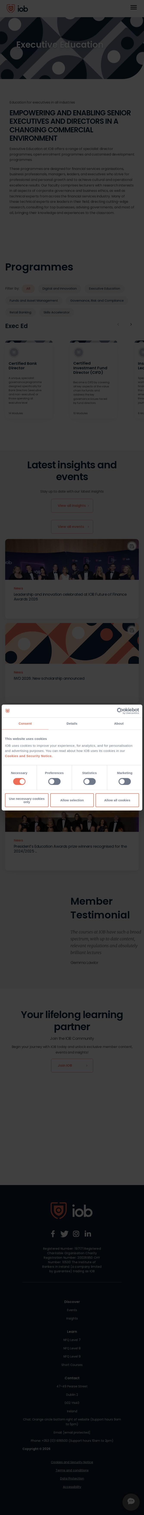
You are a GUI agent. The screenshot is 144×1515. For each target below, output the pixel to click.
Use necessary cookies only (27, 800)
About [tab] (119, 723)
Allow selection (72, 800)
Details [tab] (72, 723)
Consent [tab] (25, 723)
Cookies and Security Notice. (29, 756)
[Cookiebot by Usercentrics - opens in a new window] (120, 711)
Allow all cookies (117, 800)
